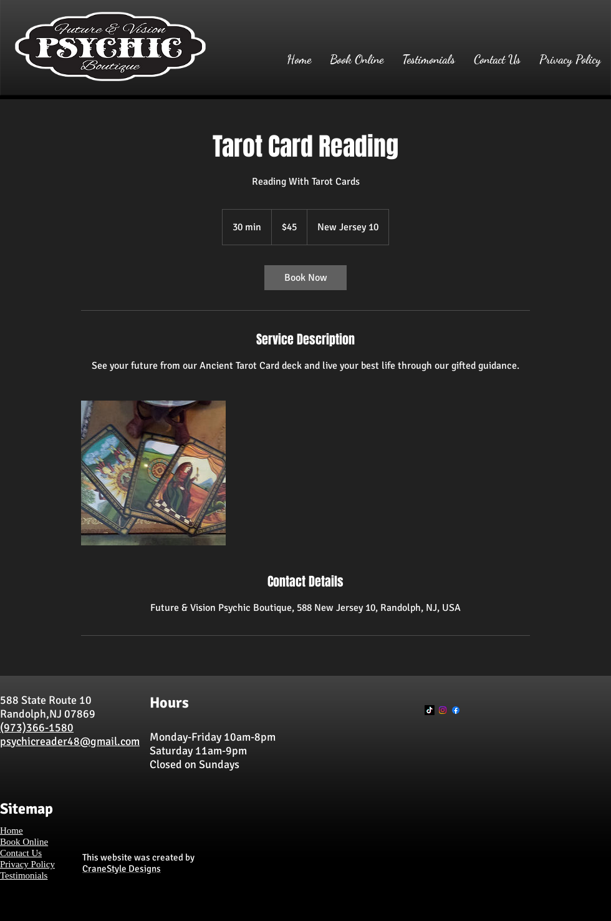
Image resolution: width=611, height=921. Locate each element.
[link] (305, 277)
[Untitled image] (153, 473)
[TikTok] (430, 710)
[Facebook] (456, 710)
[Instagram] (443, 710)
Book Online (24, 842)
